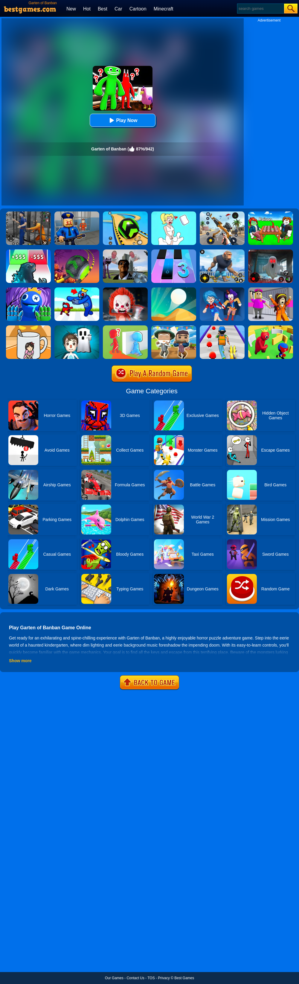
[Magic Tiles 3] (173, 251)
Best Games (184, 978)
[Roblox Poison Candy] (270, 213)
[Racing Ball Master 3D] (125, 213)
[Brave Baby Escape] (125, 327)
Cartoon (138, 8)
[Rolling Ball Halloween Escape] (76, 251)
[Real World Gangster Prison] (28, 213)
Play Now (122, 120)
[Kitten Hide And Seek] (28, 327)
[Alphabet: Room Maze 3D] (76, 289)
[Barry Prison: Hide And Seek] (76, 213)
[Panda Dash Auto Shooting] (222, 213)
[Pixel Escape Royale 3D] (173, 327)
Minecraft (163, 8)
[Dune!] (173, 289)
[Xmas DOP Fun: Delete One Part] (173, 213)
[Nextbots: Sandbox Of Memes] (125, 251)
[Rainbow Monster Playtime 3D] (28, 289)
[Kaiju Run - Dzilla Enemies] (28, 251)
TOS (151, 978)
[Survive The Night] (270, 251)
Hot (87, 8)
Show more (20, 660)
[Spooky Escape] (76, 327)
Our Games (114, 978)
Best (102, 8)
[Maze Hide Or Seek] (270, 327)
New (71, 8)
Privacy (164, 978)
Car (118, 8)
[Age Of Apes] (222, 251)
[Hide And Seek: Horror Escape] (222, 289)
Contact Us (135, 978)
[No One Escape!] (125, 289)
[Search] (260, 8)
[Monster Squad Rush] (222, 327)
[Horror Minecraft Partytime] (270, 289)
